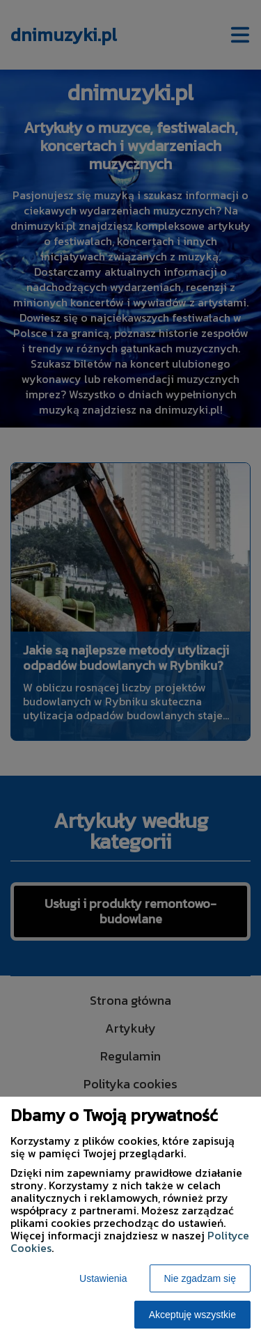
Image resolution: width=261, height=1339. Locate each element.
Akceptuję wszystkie (192, 1314)
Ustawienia (103, 1278)
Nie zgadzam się (200, 1278)
